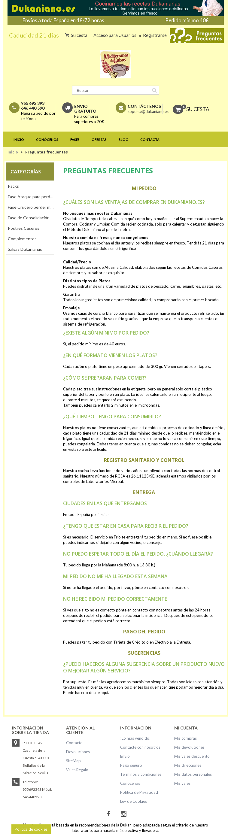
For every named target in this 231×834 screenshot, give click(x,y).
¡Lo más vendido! (135, 738)
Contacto (74, 742)
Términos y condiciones (140, 774)
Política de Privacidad (139, 792)
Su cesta (79, 35)
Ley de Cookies (133, 801)
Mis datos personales (193, 774)
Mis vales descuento (192, 756)
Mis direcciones (187, 765)
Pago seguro (131, 765)
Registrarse (155, 35)
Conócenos (130, 783)
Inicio (13, 152)
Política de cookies (31, 829)
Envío (125, 756)
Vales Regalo (77, 769)
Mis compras (185, 738)
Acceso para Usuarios (115, 35)
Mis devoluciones (189, 747)
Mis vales (182, 783)
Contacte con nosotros (140, 747)
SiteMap (73, 760)
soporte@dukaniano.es (148, 111)
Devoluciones (78, 751)
